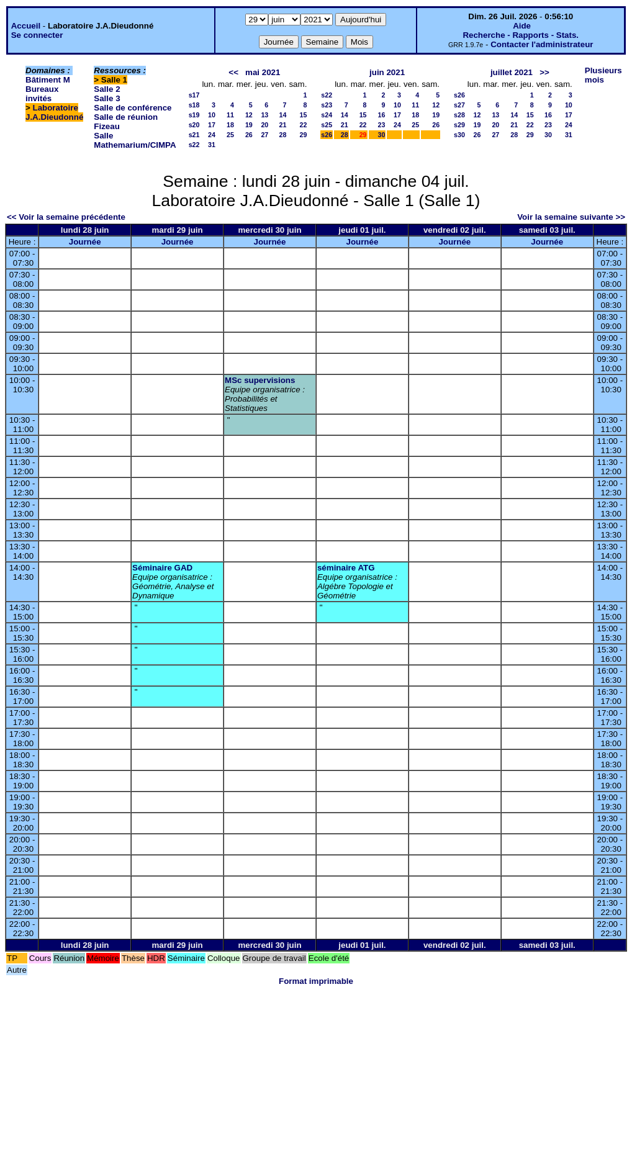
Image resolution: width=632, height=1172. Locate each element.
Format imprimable (316, 981)
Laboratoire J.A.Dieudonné (54, 112)
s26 (326, 134)
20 (264, 124)
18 (230, 124)
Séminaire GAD (162, 567)
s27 (459, 105)
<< (233, 72)
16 (382, 115)
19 (249, 124)
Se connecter (37, 35)
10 (211, 115)
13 (264, 115)
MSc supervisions (260, 380)
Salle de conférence (132, 107)
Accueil (25, 25)
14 (283, 115)
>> (544, 72)
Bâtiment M (47, 79)
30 (382, 134)
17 (211, 124)
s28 (459, 115)
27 (264, 134)
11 (230, 115)
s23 (326, 105)
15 (303, 115)
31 (211, 144)
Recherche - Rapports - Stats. (521, 35)
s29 (459, 124)
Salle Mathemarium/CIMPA (135, 140)
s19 (194, 115)
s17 (194, 95)
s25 (326, 124)
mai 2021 (262, 72)
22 (303, 124)
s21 (194, 134)
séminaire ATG (346, 567)
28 (283, 134)
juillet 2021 (511, 72)
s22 (194, 144)
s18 (194, 105)
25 (230, 134)
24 (211, 134)
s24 (326, 115)
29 (303, 134)
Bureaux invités (41, 93)
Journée (85, 241)
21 (283, 124)
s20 (194, 124)
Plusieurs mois (603, 75)
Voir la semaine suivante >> (571, 217)
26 (249, 134)
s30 (459, 134)
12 (249, 115)
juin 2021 (387, 72)
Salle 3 (107, 98)
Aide (522, 25)
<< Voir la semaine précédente (66, 217)
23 (382, 124)
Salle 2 (107, 89)
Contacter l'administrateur (541, 44)
